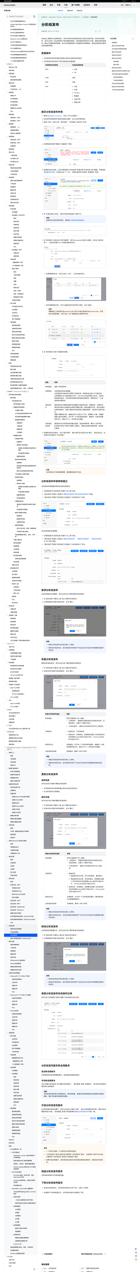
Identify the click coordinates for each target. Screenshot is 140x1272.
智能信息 (13, 127)
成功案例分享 (18, 1185)
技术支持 (14, 603)
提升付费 (16, 231)
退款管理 (16, 546)
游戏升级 (11, 165)
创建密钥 (19, 423)
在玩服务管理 (14, 357)
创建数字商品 (19, 438)
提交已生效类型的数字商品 (25, 471)
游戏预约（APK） (15, 117)
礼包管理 (14, 212)
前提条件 (19, 442)
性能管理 (18, 1231)
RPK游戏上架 (14, 161)
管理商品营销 (16, 344)
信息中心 (13, 765)
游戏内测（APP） (15, 143)
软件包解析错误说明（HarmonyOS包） (22, 916)
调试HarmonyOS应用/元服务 (18, 841)
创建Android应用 (17, 800)
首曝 (15, 281)
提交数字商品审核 (20, 459)
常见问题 (16, 562)
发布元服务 (15, 897)
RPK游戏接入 (14, 105)
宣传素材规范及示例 (16, 382)
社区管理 (14, 309)
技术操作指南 (18, 555)
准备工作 (13, 95)
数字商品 (13, 398)
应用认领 (13, 193)
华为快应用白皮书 (14, 713)
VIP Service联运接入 (18, 694)
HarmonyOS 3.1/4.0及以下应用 (20, 976)
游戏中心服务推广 (15, 133)
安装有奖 (16, 224)
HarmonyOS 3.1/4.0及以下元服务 (20, 995)
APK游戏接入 (14, 102)
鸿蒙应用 (13, 609)
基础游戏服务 (16, 577)
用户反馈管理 (16, 319)
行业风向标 (13, 89)
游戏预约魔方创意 (15, 376)
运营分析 (14, 985)
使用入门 (11, 752)
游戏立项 (11, 83)
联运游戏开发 (14, 568)
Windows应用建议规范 (17, 1253)
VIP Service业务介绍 (16, 675)
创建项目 (13, 790)
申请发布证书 (16, 888)
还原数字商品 (21, 522)
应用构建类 (17, 1206)
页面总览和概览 (17, 979)
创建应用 (13, 793)
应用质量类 (17, 1225)
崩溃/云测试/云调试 (21, 1228)
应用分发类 (17, 1197)
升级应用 (11, 926)
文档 (122, 5)
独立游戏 (13, 77)
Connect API (17, 1244)
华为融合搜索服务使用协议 (18, 58)
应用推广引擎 (13, 615)
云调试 (12, 869)
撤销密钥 (19, 429)
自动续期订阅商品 (23, 453)
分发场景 (11, 719)
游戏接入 (11, 92)
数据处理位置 (14, 815)
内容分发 (79, 10)
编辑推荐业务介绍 (17, 1058)
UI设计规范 (12, 1263)
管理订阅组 (15, 341)
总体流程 (13, 762)
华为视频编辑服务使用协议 (18, 54)
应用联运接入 (16, 691)
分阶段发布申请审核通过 (119, 49)
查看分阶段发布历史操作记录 (121, 71)
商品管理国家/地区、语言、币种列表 (21, 388)
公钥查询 (19, 432)
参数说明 (16, 243)
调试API (12, 837)
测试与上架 (15, 584)
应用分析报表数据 (14, 973)
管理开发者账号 (13, 768)
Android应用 (14, 1011)
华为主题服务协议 (15, 48)
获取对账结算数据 (20, 558)
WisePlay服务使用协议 (17, 32)
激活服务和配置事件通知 (22, 416)
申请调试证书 (14, 847)
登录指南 (13, 621)
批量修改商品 (21, 495)
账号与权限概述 (15, 771)
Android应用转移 (15, 963)
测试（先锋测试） (19, 294)
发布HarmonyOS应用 (18, 894)
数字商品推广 (18, 543)
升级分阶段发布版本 (118, 83)
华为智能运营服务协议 (17, 29)
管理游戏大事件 (18, 297)
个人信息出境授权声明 (17, 61)
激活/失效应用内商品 (18, 335)
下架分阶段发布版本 (118, 90)
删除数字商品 (21, 519)
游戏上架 (11, 152)
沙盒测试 (13, 863)
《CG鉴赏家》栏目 (17, 265)
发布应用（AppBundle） (18, 907)
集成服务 (13, 834)
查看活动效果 (18, 237)
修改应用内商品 (17, 331)
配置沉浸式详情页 (15, 913)
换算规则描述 (16, 347)
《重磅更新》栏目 (17, 262)
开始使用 (13, 759)
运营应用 (11, 1033)
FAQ (11, 111)
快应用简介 (12, 716)
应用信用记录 (14, 199)
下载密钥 (19, 426)
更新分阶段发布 (69, 494)
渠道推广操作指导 (14, 678)
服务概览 (13, 618)
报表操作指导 (13, 681)
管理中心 (128, 5)
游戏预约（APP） (15, 121)
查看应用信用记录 (15, 966)
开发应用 (11, 825)
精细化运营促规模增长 (22, 1238)
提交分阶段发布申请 (83, 1112)
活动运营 (13, 209)
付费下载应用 (18, 540)
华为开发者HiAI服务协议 (17, 36)
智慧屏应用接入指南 (15, 741)
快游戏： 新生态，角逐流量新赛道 (24, 1164)
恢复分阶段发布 (116, 55)
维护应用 (11, 941)
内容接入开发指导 (14, 684)
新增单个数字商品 (22, 445)
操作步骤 (116, 64)
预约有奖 (16, 221)
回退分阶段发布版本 (118, 86)
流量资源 (11, 722)
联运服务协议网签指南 (17, 665)
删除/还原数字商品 (21, 512)
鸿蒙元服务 (13, 612)
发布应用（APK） (15, 900)
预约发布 (13, 625)
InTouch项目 (14, 697)
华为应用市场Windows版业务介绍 (19, 728)
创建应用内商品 (17, 328)
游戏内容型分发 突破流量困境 (23, 1160)
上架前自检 (13, 155)
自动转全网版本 (118, 77)
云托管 (17, 1222)
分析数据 (16, 549)
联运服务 (11, 662)
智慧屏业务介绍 (13, 735)
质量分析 (14, 989)
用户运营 (13, 303)
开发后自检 (17, 590)
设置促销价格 (19, 501)
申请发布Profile (17, 891)
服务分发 (70, 10)
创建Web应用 (16, 812)
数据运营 (13, 360)
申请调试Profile (15, 853)
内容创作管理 (16, 300)
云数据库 (18, 1216)
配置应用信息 (50, 172)
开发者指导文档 (17, 401)
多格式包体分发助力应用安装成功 (25, 1203)
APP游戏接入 (14, 99)
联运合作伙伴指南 (15, 669)
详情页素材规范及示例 (17, 379)
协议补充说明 (14, 672)
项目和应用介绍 (15, 787)
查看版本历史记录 (15, 970)
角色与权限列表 (15, 781)
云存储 (17, 1219)
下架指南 (13, 659)
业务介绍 (11, 647)
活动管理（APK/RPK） (19, 215)
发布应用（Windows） (17, 910)
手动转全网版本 (118, 80)
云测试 (12, 866)
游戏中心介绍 (13, 67)
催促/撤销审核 (14, 944)
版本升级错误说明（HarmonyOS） (21, 938)
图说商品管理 (16, 325)
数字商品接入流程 (19, 404)
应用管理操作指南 (15, 653)
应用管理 (11, 650)
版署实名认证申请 (15, 108)
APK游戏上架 (14, 158)
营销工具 (13, 634)
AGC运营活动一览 (15, 1149)
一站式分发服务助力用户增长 (24, 1200)
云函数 (17, 1212)
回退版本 (13, 187)
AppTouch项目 (15, 688)
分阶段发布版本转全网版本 (120, 74)
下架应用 (13, 184)
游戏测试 (11, 136)
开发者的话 (15, 316)
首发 (15, 278)
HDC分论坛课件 (17, 1172)
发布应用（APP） (15, 885)
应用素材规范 (14, 1250)
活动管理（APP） (17, 250)
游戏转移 (13, 196)
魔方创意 (13, 369)
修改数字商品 (19, 477)
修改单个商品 (21, 483)
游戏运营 (11, 206)
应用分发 (60, 10)
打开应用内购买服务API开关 (23, 413)
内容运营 (13, 259)
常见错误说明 (21, 498)
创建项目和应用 (13, 784)
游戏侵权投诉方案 (15, 366)
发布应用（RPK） (15, 904)
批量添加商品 (21, 456)
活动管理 (14, 1073)
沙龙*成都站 (15, 1152)
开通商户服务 (19, 410)
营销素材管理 (14, 130)
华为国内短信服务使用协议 (18, 45)
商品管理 (13, 322)
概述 (15, 218)
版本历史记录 (14, 202)
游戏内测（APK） (15, 139)
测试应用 (11, 856)
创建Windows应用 (17, 806)
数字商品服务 (14, 628)
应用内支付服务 (17, 581)
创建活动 (16, 253)
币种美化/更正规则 (22, 531)
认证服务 (18, 1209)
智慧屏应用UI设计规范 (15, 738)
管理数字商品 (18, 435)
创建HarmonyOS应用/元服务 (21, 797)
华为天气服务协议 (15, 42)
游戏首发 (11, 149)
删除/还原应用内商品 (18, 338)
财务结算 (16, 552)
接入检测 (13, 872)
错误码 (14, 596)
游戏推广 (11, 124)
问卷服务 (13, 86)
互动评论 (14, 313)
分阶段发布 (13, 174)
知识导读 (11, 70)
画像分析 (14, 1004)
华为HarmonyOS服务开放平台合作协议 (22, 51)
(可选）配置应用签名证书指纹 (19, 831)
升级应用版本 (14, 171)
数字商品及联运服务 (15, 394)
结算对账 (11, 744)
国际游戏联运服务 (15, 80)
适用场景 (116, 61)
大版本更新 (17, 275)
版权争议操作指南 (15, 656)
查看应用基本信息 (15, 822)
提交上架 (16, 593)
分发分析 (14, 982)
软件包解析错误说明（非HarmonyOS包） (23, 919)
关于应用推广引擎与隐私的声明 (20, 640)
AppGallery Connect (54, 116)
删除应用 (13, 190)
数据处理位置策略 (15, 819)
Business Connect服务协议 (18, 39)
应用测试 (16, 587)
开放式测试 (13, 875)
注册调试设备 (14, 850)
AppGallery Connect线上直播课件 (22, 1188)
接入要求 (14, 574)
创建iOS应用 (16, 809)
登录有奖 (16, 228)
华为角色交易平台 (17, 306)
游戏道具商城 (14, 353)
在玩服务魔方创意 (15, 372)
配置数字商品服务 (19, 407)
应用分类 (11, 606)
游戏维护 (11, 177)
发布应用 (11, 878)
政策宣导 (11, 73)
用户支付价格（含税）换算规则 (26, 528)
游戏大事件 (15, 269)
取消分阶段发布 (83, 494)
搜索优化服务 (14, 631)
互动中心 (11, 1140)
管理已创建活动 (18, 240)
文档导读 (14, 571)
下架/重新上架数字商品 (22, 474)
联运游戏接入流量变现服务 (18, 385)
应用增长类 (17, 1234)
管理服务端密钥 (20, 420)
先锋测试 (13, 146)
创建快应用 (15, 803)
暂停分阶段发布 (83, 539)
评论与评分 (13, 637)
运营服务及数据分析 (21, 1241)
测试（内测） (18, 291)
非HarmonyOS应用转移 (17, 960)
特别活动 (16, 287)
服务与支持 (15, 565)
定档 (15, 284)
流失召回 (16, 234)
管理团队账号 (14, 778)
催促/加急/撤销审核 (16, 180)
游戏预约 (11, 114)
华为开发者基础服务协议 (18, 21)
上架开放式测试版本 (77, 220)
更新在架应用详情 (15, 168)
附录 (10, 363)
